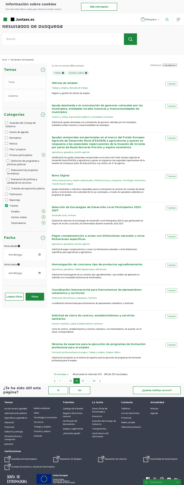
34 (95, 381)
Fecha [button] (9, 238)
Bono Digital (60, 175)
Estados (15, 211)
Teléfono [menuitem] (125, 408)
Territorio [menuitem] (38, 422)
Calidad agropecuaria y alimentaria (90, 269)
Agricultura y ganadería (62, 152)
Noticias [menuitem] (154, 408)
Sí (58, 390)
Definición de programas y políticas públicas (23, 162)
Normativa (13, 137)
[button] (150, 19)
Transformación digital (62, 183)
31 (84, 381)
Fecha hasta (12, 264)
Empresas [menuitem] (9, 426)
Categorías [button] (14, 114)
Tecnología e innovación (134, 180)
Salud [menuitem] (36, 412)
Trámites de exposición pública (26, 188)
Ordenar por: (156, 65)
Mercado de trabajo (78, 87)
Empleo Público (113, 352)
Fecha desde (12, 246)
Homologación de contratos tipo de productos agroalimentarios (97, 264)
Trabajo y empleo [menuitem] (42, 426)
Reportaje (12, 200)
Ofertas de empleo (65, 83)
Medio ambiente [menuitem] (42, 408)
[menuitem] (20, 459)
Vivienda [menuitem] (38, 435)
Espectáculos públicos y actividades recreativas (91, 117)
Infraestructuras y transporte (107, 180)
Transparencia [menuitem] (99, 428)
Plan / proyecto (15, 149)
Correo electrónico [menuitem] (130, 413)
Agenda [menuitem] (154, 413)
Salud (73, 323)
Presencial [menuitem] (126, 417)
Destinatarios (18, 223)
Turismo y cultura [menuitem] (42, 431)
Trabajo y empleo (60, 87)
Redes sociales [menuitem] (128, 422)
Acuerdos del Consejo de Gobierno (20, 124)
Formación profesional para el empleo (69, 352)
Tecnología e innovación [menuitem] (45, 417)
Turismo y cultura (60, 117)
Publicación (13, 194)
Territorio (71, 215)
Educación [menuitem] (9, 422)
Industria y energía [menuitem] (13, 431)
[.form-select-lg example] (24, 82)
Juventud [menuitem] (8, 443)
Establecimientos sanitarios (90, 323)
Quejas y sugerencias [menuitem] (73, 428)
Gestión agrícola (82, 152)
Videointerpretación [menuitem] (131, 426)
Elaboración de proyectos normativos (22, 171)
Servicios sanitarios (61, 323)
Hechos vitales (19, 217)
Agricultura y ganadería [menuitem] (15, 417)
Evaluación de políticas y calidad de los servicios (22, 181)
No (79, 390)
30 (77, 381)
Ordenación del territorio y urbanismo (69, 298)
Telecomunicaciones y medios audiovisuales (72, 180)
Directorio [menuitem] (97, 416)
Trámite (11, 205)
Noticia (11, 143)
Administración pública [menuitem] (15, 413)
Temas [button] (10, 70)
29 (71, 381)
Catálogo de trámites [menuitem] (73, 408)
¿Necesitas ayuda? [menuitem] (71, 433)
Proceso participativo (18, 155)
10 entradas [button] (62, 375)
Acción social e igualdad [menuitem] (15, 408)
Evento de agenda (16, 132)
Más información (99, 6)
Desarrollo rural (59, 215)
